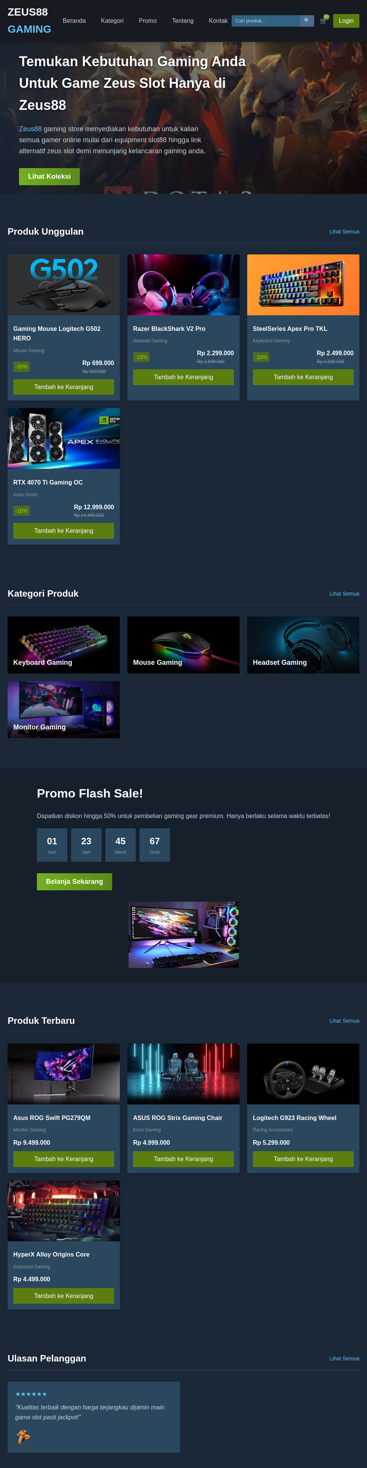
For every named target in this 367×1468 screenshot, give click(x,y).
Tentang (183, 20)
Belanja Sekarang (74, 881)
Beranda (74, 20)
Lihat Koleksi (49, 176)
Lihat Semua (344, 232)
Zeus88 (30, 129)
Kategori (112, 20)
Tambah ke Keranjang (64, 387)
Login (346, 20)
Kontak (218, 20)
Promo (148, 20)
